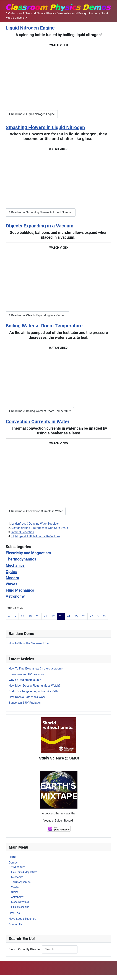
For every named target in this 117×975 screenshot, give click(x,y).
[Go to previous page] (16, 616)
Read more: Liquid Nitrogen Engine (32, 114)
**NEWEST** (18, 867)
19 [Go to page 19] (30, 616)
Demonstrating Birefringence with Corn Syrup (39, 528)
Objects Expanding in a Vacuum (39, 226)
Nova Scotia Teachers (22, 918)
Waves (15, 887)
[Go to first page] (9, 616)
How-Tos (14, 913)
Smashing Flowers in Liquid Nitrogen (45, 127)
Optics (14, 892)
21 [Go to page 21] (45, 616)
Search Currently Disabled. (25, 949)
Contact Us (15, 924)
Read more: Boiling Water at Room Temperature (40, 411)
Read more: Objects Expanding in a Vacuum (37, 315)
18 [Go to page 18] (22, 616)
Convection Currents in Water (37, 421)
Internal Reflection (22, 532)
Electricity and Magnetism (28, 553)
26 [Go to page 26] (83, 616)
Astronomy (17, 897)
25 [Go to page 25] (76, 616)
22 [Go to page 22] (53, 616)
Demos (13, 862)
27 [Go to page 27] (91, 616)
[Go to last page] (104, 616)
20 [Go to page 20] (37, 616)
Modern (12, 577)
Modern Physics (20, 901)
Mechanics (17, 877)
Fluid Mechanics (20, 906)
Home (12, 857)
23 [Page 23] (60, 616)
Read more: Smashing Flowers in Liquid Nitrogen (40, 212)
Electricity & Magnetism (24, 872)
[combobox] (59, 949)
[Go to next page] (98, 616)
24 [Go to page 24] (68, 616)
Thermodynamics (20, 882)
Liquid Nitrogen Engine (30, 28)
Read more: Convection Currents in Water (36, 511)
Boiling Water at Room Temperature (44, 326)
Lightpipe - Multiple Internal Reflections (35, 536)
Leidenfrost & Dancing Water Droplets (35, 523)
